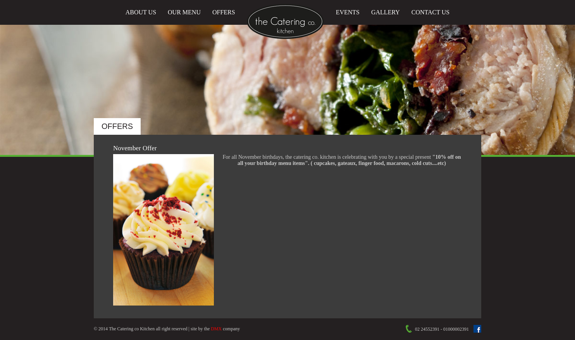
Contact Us (430, 12)
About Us (141, 12)
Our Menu (184, 12)
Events (348, 12)
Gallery (385, 12)
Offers (223, 12)
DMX (216, 328)
